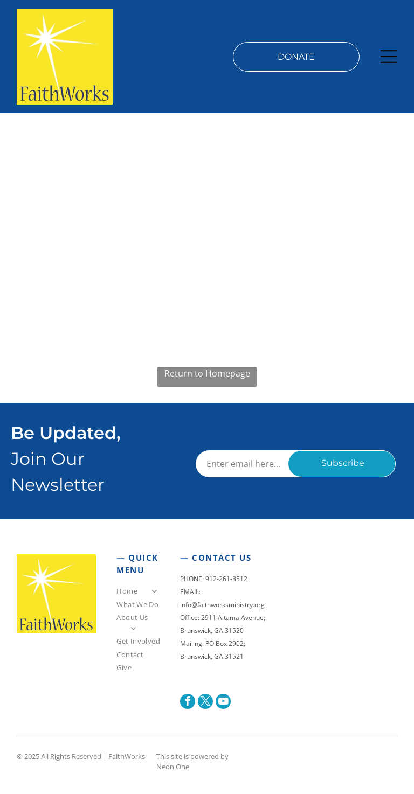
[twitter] (205, 703)
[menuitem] (139, 593)
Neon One (172, 766)
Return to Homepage (207, 373)
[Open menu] (389, 56)
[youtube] (223, 703)
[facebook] (187, 703)
